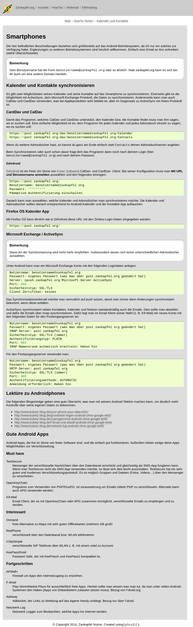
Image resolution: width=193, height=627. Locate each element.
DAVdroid (12, 171)
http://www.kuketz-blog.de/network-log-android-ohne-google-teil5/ (59, 426)
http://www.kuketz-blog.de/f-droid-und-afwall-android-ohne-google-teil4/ (63, 423)
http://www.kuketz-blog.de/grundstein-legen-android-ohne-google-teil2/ (62, 416)
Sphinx (128, 625)
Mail (68, 21)
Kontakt (43, 7)
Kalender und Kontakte (112, 21)
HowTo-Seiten (83, 21)
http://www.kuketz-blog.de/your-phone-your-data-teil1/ (51, 412)
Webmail (72, 7)
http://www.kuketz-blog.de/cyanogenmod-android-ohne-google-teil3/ (60, 419)
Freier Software (67, 171)
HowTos (57, 7)
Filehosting (89, 7)
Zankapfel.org (25, 7)
